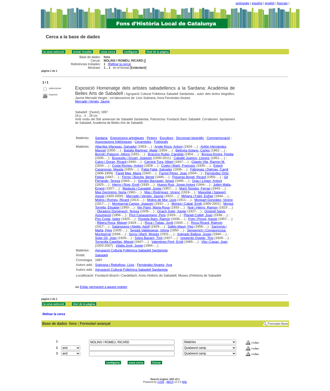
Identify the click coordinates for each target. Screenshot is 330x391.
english (269, 3)
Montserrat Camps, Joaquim (132, 204)
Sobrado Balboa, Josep (194, 234)
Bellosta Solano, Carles (193, 150)
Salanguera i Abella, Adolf (131, 226)
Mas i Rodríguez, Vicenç (162, 192)
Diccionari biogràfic (190, 138)
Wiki (184, 382)
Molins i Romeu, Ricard (112, 200)
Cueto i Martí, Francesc (178, 165)
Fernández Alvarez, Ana (154, 265)
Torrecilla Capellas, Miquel (114, 242)
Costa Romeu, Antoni (127, 165)
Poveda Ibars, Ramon (154, 219)
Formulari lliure (278, 324)
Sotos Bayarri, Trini (149, 238)
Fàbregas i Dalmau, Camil (209, 169)
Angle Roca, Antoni (168, 146)
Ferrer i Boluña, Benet (138, 177)
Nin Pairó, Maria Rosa (153, 207)
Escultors (166, 138)
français (282, 3)
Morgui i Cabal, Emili (186, 204)
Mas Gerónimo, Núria (111, 192)
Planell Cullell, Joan (198, 215)
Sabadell (101, 255)
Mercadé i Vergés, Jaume (92, 101)
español (257, 3)
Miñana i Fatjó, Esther (197, 196)
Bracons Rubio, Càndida (166, 154)
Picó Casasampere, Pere (147, 215)
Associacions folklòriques (113, 142)
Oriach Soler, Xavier (171, 211)
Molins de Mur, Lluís (162, 200)
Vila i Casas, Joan (214, 242)
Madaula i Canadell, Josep (142, 188)
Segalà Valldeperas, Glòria (149, 230)
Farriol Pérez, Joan (173, 173)
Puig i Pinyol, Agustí (202, 219)
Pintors (152, 138)
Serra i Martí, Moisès (144, 234)
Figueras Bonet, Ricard (189, 177)
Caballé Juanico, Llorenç (192, 158)
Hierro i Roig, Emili (126, 184)
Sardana (101, 138)
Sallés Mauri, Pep (181, 226)
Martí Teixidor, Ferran (195, 188)
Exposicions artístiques (127, 138)
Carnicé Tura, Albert (158, 162)
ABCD (169, 382)
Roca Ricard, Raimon (206, 223)
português (242, 3)
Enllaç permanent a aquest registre (103, 287)
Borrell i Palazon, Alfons (112, 154)
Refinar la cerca (119, 64)
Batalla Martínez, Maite (141, 150)
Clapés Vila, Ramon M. (208, 162)
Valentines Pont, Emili (167, 242)
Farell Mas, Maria (128, 173)
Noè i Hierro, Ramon (203, 207)
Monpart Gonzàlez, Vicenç (213, 200)
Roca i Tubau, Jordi (159, 223)
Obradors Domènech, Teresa (118, 211)
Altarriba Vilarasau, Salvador (116, 146)
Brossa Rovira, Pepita (217, 154)
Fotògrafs (161, 142)
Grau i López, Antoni (207, 181)
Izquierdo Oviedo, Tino (196, 238)
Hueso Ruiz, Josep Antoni (176, 184)
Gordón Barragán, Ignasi (156, 181)
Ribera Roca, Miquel (112, 223)
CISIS (161, 382)
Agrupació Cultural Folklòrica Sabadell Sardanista (131, 250)
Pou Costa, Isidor (107, 219)
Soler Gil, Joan (106, 238)
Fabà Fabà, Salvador (156, 169)
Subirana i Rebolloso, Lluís (114, 265)
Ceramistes (143, 142)
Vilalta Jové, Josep (129, 245)
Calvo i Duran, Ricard (111, 162)
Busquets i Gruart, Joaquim (132, 158)
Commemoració (218, 138)
